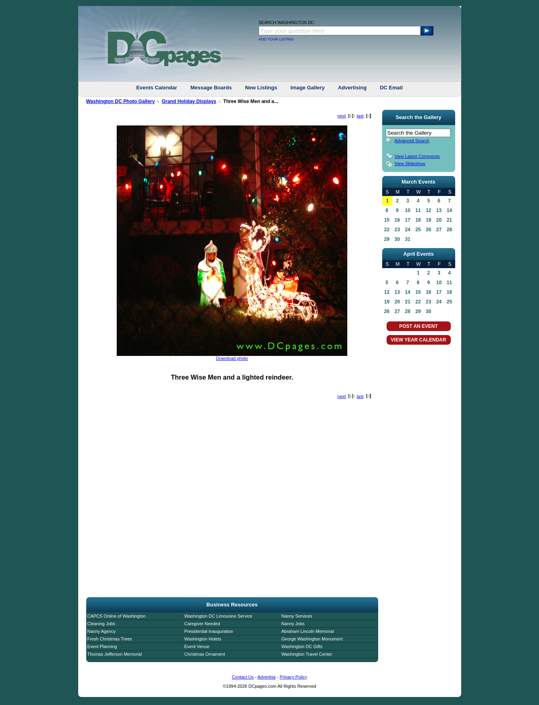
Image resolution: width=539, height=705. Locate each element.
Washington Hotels (202, 638)
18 (418, 220)
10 (407, 210)
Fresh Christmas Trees (109, 638)
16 (397, 220)
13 (439, 210)
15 (386, 220)
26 (428, 229)
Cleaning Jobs (101, 623)
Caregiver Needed (202, 623)
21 (449, 220)
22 (386, 229)
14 (449, 210)
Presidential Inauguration (208, 631)
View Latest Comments (417, 156)
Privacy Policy (293, 677)
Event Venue (196, 646)
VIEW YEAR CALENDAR (418, 340)
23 (397, 229)
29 (386, 239)
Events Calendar (156, 88)
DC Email (391, 88)
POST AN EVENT (418, 326)
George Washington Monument (312, 638)
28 (449, 229)
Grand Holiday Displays (189, 101)
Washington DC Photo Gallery (120, 101)
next (342, 115)
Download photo (232, 358)
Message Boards (211, 88)
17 (407, 220)
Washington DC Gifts (302, 646)
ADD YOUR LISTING (276, 39)
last (360, 115)
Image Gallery (307, 88)
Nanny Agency (101, 631)
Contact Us (242, 677)
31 (407, 239)
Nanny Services (297, 616)
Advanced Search (412, 140)
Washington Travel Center (307, 654)
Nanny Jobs (293, 623)
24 (407, 229)
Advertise (266, 677)
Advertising (352, 88)
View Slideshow (410, 163)
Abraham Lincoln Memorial (308, 631)
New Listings (261, 88)
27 (439, 229)
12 (428, 210)
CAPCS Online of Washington (116, 616)
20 (439, 220)
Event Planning (102, 646)
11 (418, 210)
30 (397, 239)
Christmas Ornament (204, 654)
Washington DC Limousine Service (218, 616)
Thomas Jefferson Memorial (114, 654)
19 (428, 220)
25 (418, 229)
